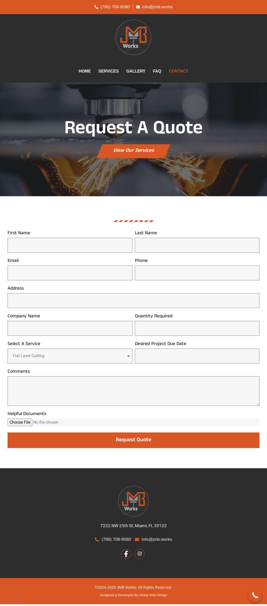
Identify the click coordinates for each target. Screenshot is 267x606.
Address (16, 291)
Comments (19, 374)
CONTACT (178, 71)
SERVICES (108, 71)
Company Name (24, 319)
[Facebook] (126, 556)
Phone (141, 263)
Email (13, 263)
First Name (19, 236)
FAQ (157, 71)
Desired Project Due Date (160, 347)
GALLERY (135, 71)
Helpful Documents (27, 417)
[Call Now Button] (255, 595)
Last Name (146, 236)
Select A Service (24, 347)
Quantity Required (153, 319)
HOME (85, 71)
